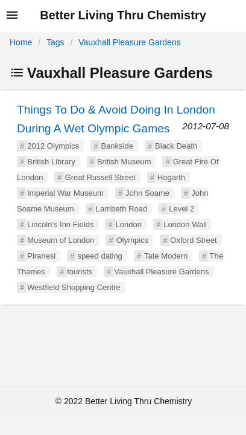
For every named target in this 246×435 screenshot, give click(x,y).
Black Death (176, 145)
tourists (79, 271)
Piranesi (41, 255)
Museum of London (60, 240)
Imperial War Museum (65, 193)
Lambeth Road (121, 208)
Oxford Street (193, 240)
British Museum (124, 161)
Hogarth (171, 177)
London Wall (185, 224)
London (129, 224)
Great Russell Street (100, 177)
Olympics (132, 240)
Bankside (117, 145)
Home (21, 42)
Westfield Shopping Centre (73, 287)
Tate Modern (166, 255)
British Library (51, 161)
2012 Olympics (53, 145)
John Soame (147, 193)
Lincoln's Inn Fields (60, 224)
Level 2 (181, 208)
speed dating (99, 255)
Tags (55, 42)
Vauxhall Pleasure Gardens (129, 42)
